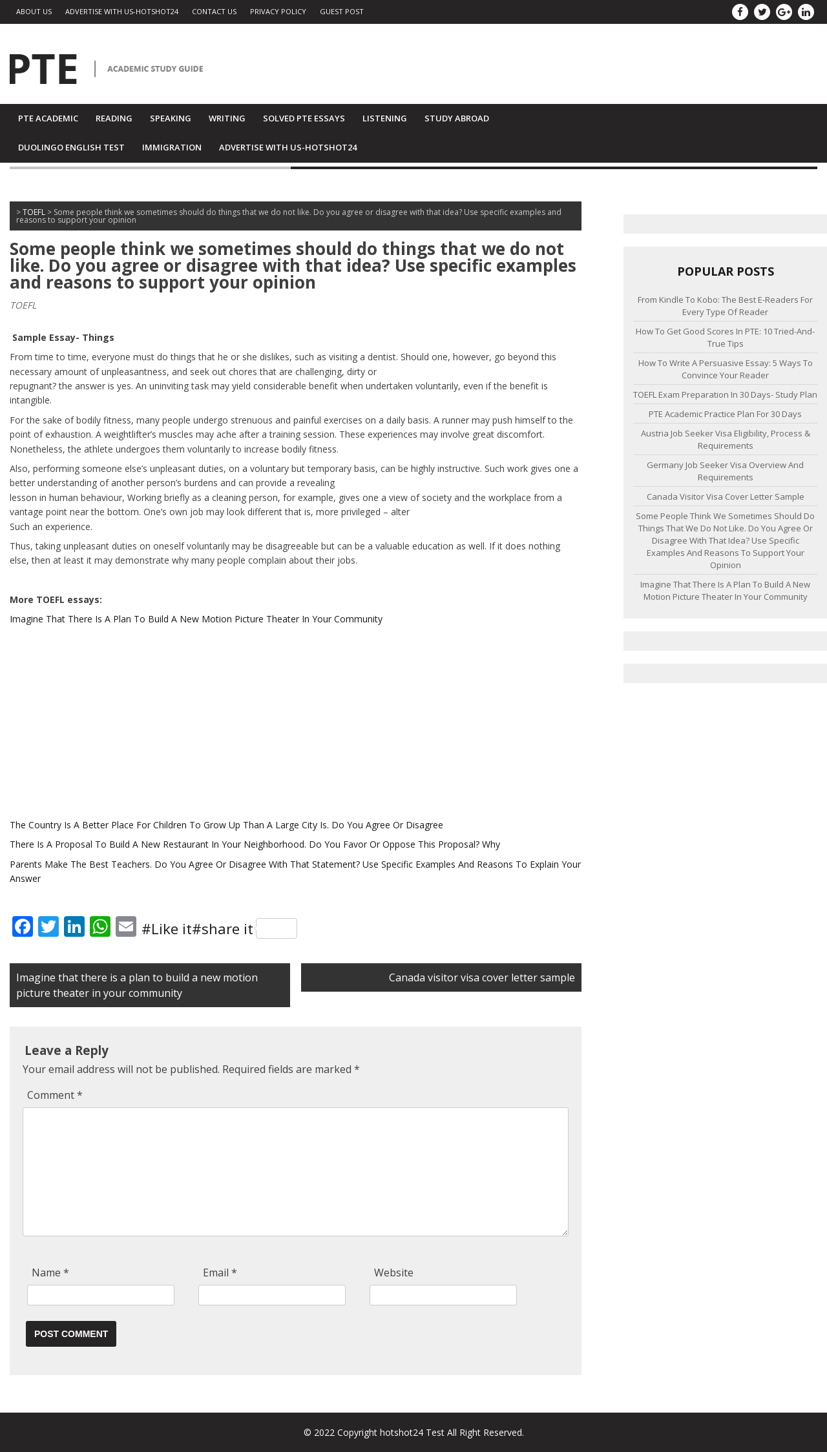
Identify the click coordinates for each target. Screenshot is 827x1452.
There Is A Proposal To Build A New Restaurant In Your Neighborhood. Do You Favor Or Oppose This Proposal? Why (255, 844)
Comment (55, 1095)
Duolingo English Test (71, 147)
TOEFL (23, 305)
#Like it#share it (219, 928)
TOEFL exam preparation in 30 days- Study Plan (725, 394)
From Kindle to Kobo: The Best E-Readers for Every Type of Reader (725, 306)
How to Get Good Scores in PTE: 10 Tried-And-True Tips (725, 337)
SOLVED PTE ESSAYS (304, 118)
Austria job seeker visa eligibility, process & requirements (725, 439)
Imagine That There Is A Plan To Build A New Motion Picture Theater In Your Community (196, 619)
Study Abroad (456, 118)
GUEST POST (342, 11)
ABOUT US (34, 11)
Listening (384, 118)
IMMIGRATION (172, 147)
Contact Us (214, 11)
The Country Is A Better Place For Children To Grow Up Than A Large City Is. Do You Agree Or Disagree (226, 825)
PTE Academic (48, 118)
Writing (227, 118)
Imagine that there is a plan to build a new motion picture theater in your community (725, 590)
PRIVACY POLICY (278, 11)
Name (50, 1272)
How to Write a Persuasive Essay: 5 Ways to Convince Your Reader (725, 369)
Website (394, 1272)
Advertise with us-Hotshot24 (121, 11)
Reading (114, 118)
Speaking (170, 118)
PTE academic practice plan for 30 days (725, 414)
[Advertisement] (295, 722)
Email (220, 1272)
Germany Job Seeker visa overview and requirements (725, 471)
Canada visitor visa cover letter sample (482, 977)
